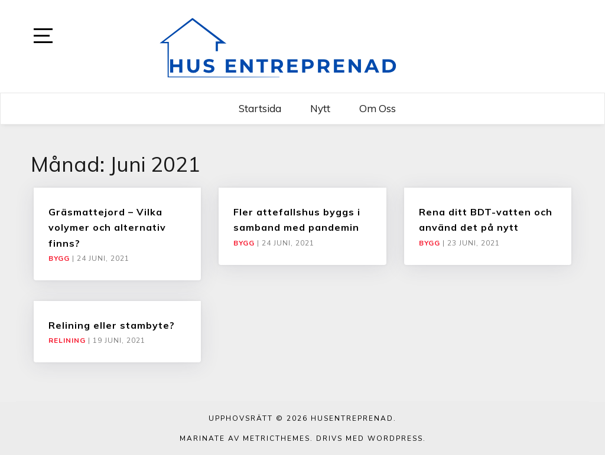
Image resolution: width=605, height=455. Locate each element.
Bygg (59, 258)
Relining (67, 340)
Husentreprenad (352, 418)
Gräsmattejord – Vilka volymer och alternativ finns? (107, 227)
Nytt (320, 108)
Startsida (260, 108)
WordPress (395, 438)
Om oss (377, 108)
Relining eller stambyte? (111, 325)
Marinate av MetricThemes (245, 438)
